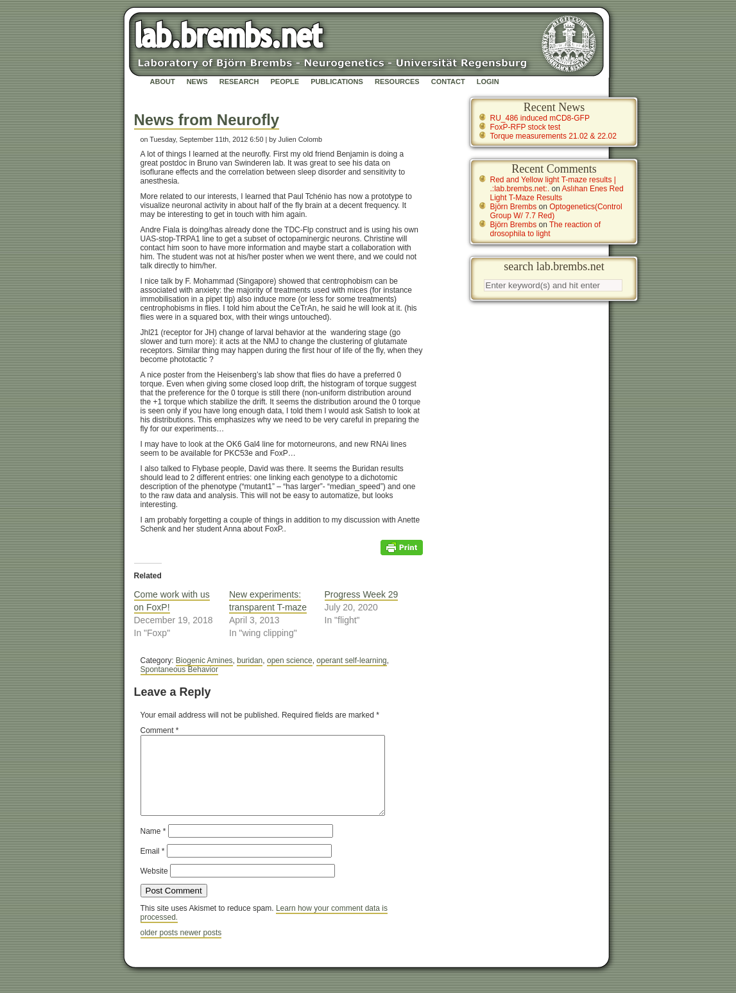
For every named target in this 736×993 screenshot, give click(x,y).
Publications (337, 81)
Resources (397, 81)
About (162, 81)
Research (239, 81)
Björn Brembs (513, 206)
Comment (160, 730)
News (197, 81)
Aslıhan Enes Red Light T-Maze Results (557, 193)
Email (153, 866)
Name (153, 846)
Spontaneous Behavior (179, 669)
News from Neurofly (207, 119)
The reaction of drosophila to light (545, 229)
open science (289, 660)
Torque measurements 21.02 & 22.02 (553, 136)
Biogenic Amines (204, 660)
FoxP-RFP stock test (525, 127)
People (285, 81)
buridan (249, 660)
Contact (448, 81)
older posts (160, 948)
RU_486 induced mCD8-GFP (540, 118)
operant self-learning (351, 660)
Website (154, 886)
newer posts (201, 948)
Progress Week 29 (361, 594)
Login (488, 81)
